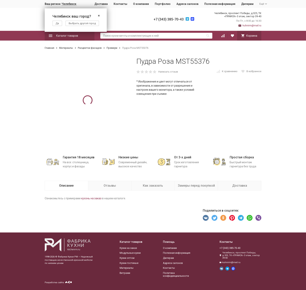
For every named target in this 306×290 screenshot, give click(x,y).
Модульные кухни (130, 252)
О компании (141, 3)
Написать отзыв (168, 71)
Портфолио (163, 3)
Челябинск (69, 3)
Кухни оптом (127, 257)
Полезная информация (219, 3)
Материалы (66, 47)
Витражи (125, 272)
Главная (49, 47)
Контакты (120, 3)
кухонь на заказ (91, 198)
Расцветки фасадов (90, 47)
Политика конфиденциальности (176, 274)
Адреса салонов (187, 3)
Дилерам (247, 3)
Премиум (112, 47)
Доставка (101, 3)
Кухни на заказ (128, 248)
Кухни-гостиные (129, 263)
